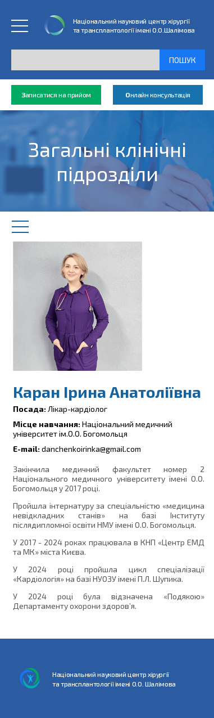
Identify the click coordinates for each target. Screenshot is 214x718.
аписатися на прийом (56, 95)
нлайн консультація (157, 95)
